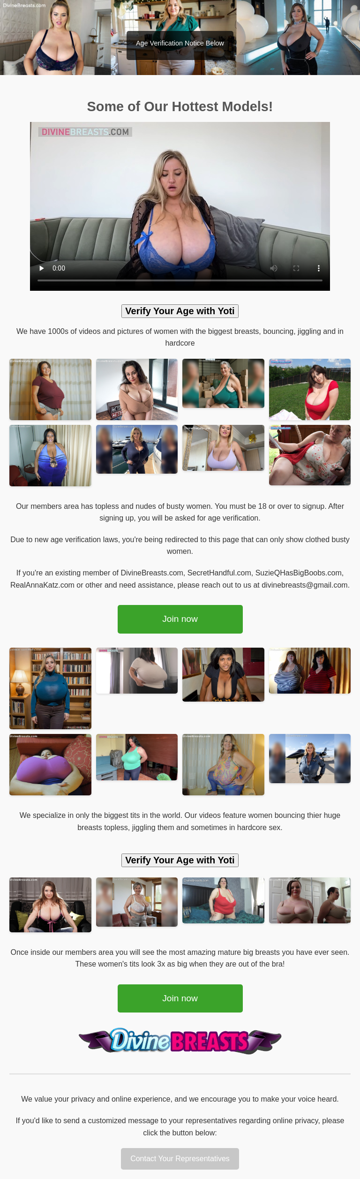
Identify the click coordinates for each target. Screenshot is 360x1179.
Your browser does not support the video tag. (180, 206)
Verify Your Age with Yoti (179, 311)
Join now (180, 619)
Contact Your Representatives (180, 1159)
